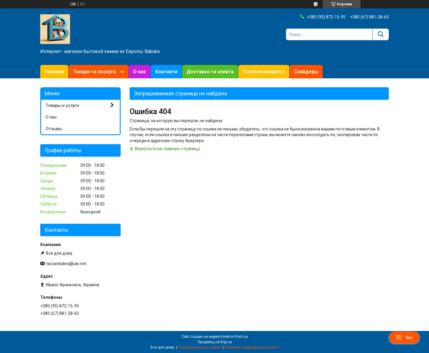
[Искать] (380, 34)
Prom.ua (241, 337)
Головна (54, 71)
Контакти (166, 71)
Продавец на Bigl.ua (215, 342)
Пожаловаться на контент (200, 347)
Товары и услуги (62, 105)
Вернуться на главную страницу (167, 148)
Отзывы (54, 128)
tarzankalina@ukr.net (66, 263)
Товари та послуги (94, 71)
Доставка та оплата (210, 71)
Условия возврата (264, 71)
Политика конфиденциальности (252, 347)
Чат (404, 337)
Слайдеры (306, 71)
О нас (139, 71)
